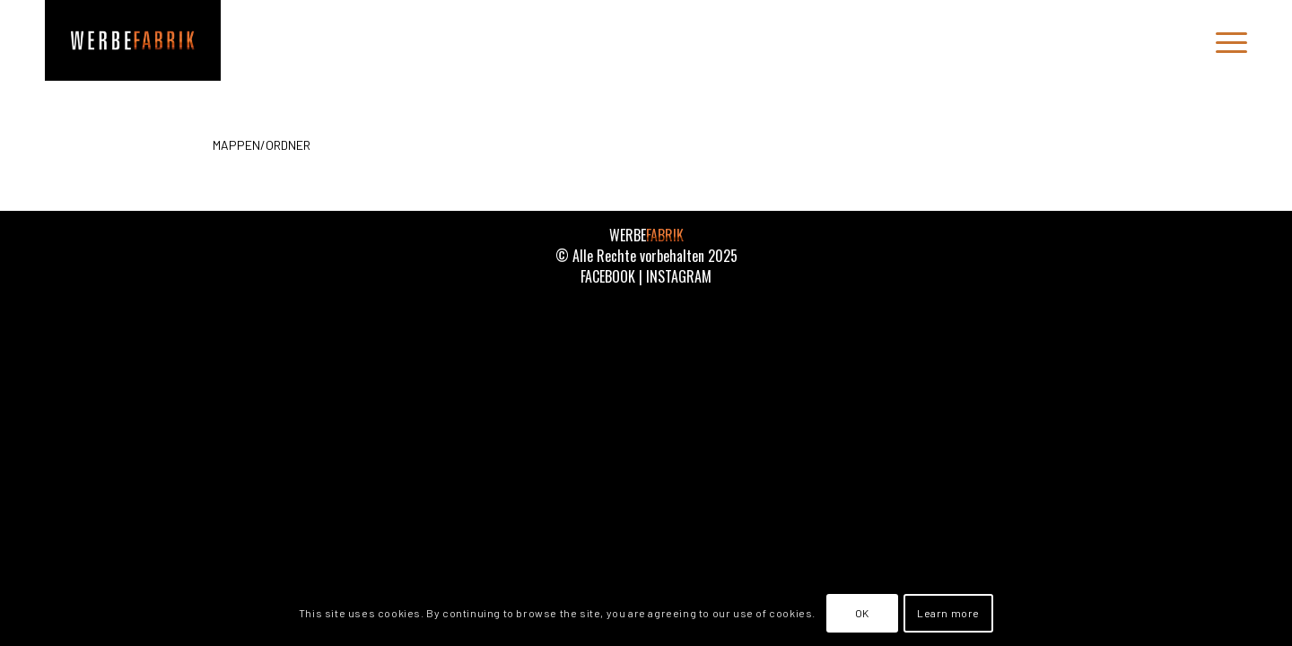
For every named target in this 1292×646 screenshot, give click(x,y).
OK (862, 613)
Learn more (948, 613)
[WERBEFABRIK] (133, 40)
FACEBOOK (608, 276)
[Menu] (1225, 40)
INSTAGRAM (678, 276)
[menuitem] (1225, 40)
